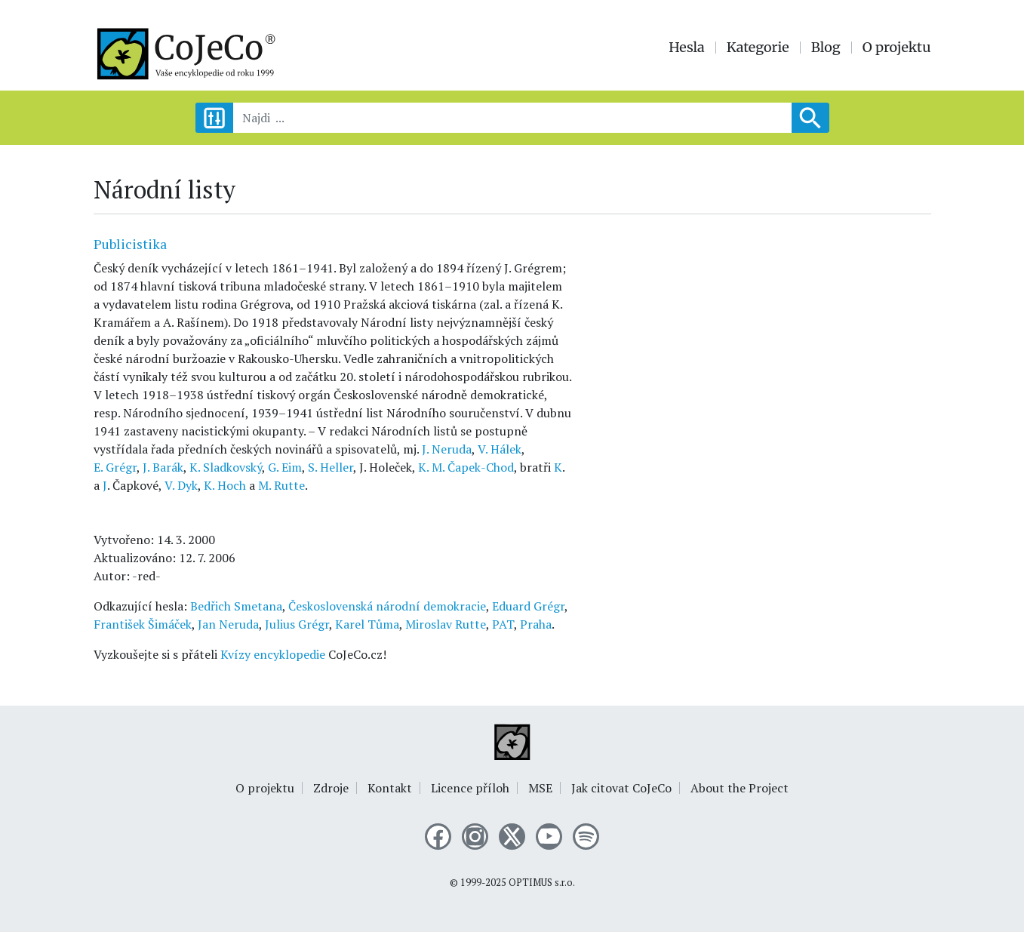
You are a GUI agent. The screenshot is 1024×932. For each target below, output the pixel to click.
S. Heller (330, 467)
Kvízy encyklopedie (272, 654)
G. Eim (285, 467)
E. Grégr (115, 467)
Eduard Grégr (528, 606)
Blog (826, 48)
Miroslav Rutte (445, 624)
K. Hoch (225, 485)
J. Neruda (447, 449)
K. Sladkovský (225, 467)
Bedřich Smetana (236, 606)
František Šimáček (143, 624)
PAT (503, 624)
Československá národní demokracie (387, 606)
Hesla (687, 48)
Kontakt (389, 788)
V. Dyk (181, 485)
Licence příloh (470, 788)
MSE (540, 788)
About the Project (739, 788)
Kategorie (758, 48)
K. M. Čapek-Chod (466, 467)
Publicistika (130, 244)
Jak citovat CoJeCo (621, 788)
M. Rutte (281, 485)
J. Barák (163, 467)
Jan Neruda (228, 624)
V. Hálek (499, 449)
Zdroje (331, 788)
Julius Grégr (297, 624)
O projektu (897, 48)
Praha (536, 624)
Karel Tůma (367, 624)
